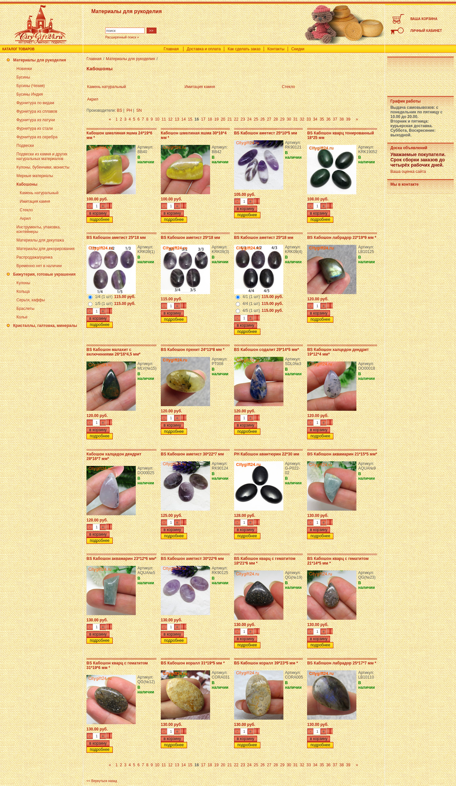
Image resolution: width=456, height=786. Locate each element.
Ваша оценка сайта (408, 171)
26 (262, 119)
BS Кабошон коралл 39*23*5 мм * (266, 663)
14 (183, 119)
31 (295, 119)
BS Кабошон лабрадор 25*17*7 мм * (341, 663)
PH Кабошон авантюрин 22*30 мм (267, 454)
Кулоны (23, 283)
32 (302, 119)
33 (308, 119)
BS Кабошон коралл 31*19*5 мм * (193, 663)
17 (203, 119)
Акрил (25, 218)
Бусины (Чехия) (30, 85)
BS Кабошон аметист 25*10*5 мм (265, 133)
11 (163, 119)
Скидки (297, 49)
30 (289, 119)
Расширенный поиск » (122, 37)
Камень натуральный (39, 193)
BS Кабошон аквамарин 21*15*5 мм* (342, 454)
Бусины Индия (29, 94)
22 (236, 119)
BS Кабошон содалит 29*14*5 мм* (266, 349)
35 (322, 119)
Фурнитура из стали (34, 128)
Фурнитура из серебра (37, 137)
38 (341, 119)
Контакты (275, 49)
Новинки (24, 68)
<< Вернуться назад (101, 781)
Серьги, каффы (30, 300)
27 (269, 119)
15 (190, 119)
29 (282, 119)
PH (129, 110)
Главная (171, 49)
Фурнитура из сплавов (36, 111)
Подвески (25, 145)
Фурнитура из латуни (35, 120)
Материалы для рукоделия (39, 60)
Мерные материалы (34, 175)
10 (157, 119)
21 (230, 119)
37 (335, 119)
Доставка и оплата (204, 49)
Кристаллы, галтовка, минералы (45, 325)
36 (328, 119)
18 (210, 119)
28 (276, 119)
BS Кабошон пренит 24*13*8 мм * (193, 349)
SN (139, 110)
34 (315, 119)
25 (256, 119)
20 (223, 119)
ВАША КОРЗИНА (423, 19)
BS (119, 110)
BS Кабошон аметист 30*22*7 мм (192, 454)
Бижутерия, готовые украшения (44, 274)
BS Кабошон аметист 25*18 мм (116, 237)
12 (170, 119)
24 (249, 119)
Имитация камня (35, 201)
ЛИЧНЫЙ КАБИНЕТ (426, 31)
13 (177, 119)
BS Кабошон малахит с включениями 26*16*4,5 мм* (113, 352)
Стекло (26, 210)
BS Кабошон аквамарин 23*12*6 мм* (121, 558)
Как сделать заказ (244, 49)
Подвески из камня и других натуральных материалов (41, 156)
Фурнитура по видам (35, 103)
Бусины (23, 77)
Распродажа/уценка (34, 257)
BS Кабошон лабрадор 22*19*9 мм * (341, 237)
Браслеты (25, 308)
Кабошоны (26, 184)
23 (243, 119)
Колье (21, 317)
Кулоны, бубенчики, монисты (42, 167)
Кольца (23, 291)
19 (216, 119)
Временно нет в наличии (39, 266)
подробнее (99, 219)
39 (348, 119)
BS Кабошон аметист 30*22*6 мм (192, 558)
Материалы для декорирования (45, 248)
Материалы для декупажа (40, 240)
